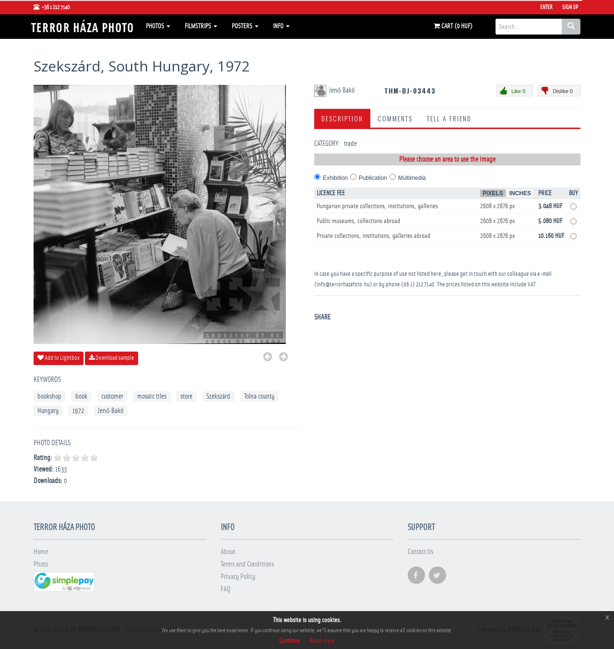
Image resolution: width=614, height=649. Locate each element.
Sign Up (570, 7)
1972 (78, 410)
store (186, 396)
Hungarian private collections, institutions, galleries (377, 206)
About (228, 551)
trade (350, 143)
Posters (245, 26)
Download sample (111, 357)
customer (112, 396)
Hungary (48, 410)
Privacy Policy (238, 576)
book (81, 396)
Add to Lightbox (58, 357)
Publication (373, 178)
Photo (41, 564)
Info (281, 26)
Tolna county (259, 396)
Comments (395, 118)
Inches (520, 193)
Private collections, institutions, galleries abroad (373, 236)
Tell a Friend (449, 118)
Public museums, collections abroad (358, 221)
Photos (158, 26)
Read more (322, 640)
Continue (289, 640)
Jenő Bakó (110, 410)
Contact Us (420, 551)
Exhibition (335, 178)
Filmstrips (201, 26)
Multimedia (412, 178)
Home (41, 551)
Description (342, 118)
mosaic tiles (151, 396)
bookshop (49, 396)
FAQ (225, 589)
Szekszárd (218, 396)
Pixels (493, 193)
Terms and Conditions (247, 564)
